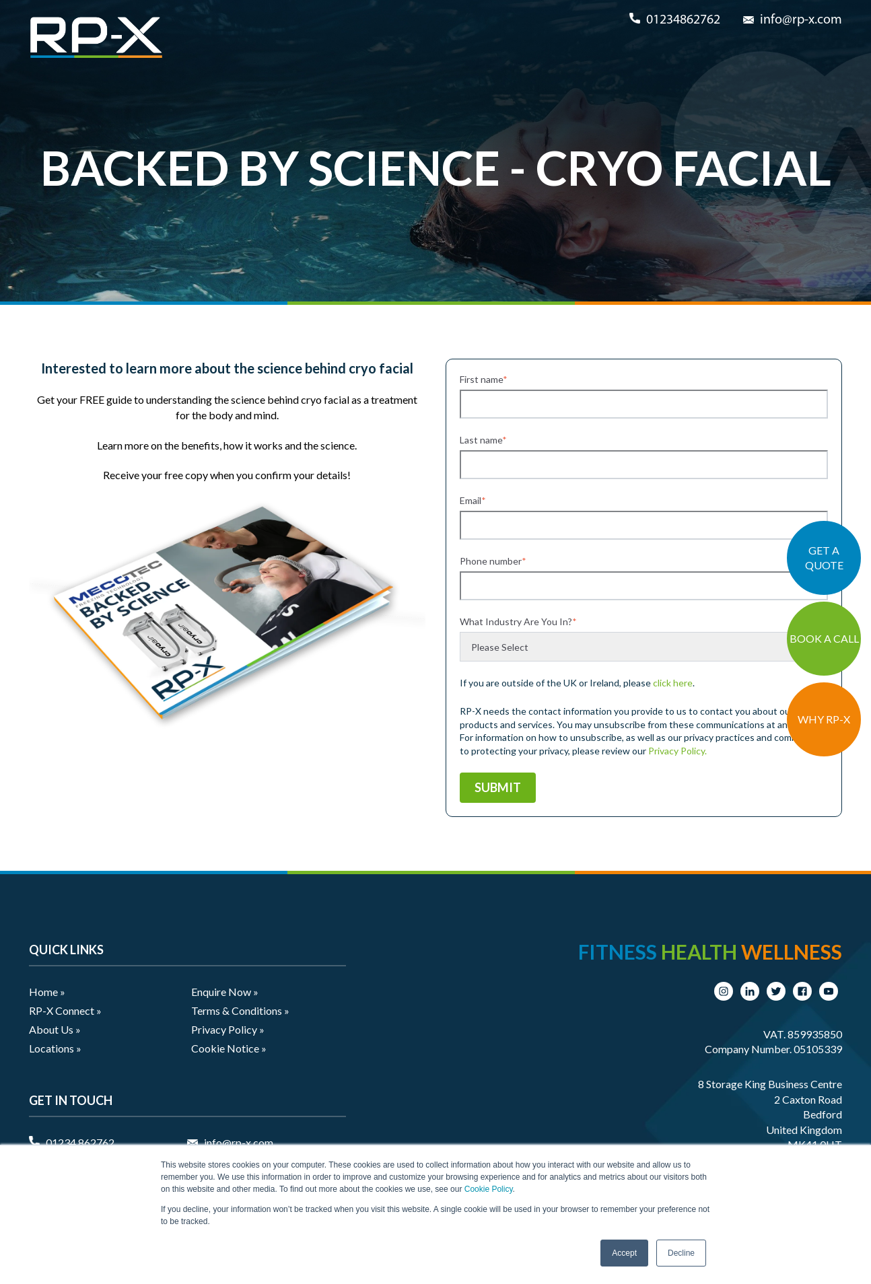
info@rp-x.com (801, 20)
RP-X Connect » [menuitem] (65, 1010)
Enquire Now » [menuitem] (224, 991)
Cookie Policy (488, 1189)
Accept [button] (624, 1253)
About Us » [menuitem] (55, 1029)
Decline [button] (681, 1253)
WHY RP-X (824, 719)
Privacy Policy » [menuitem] (228, 1029)
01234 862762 (80, 1142)
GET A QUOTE (824, 557)
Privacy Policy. (677, 750)
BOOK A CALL (824, 638)
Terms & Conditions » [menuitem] (240, 1010)
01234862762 (683, 20)
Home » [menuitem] (47, 991)
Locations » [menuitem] (55, 1048)
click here (673, 682)
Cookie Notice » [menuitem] (229, 1048)
